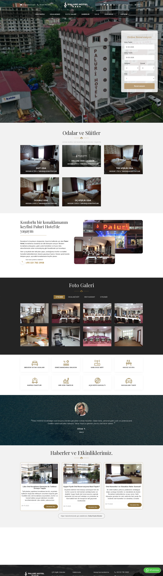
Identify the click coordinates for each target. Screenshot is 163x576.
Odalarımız (55, 15)
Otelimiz (59, 270)
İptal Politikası (77, 555)
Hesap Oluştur (128, 5)
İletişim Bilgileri (99, 557)
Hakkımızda (77, 545)
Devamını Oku (50, 479)
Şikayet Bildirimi (99, 549)
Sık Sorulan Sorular (100, 553)
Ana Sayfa (40, 15)
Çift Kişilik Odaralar (58, 545)
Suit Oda (41, 141)
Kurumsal (110, 15)
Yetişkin (127, 50)
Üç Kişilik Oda (83, 173)
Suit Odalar (56, 557)
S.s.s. (97, 15)
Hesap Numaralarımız (101, 545)
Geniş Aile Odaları (58, 549)
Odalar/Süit (73, 270)
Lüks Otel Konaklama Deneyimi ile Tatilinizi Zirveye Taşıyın (40, 460)
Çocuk (142, 50)
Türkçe (138, 5)
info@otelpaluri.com (123, 549)
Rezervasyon (139, 72)
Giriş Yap (116, 5)
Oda (125, 60)
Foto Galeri (70, 15)
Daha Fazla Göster (95, 489)
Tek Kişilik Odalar (58, 553)
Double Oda (41, 173)
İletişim (125, 15)
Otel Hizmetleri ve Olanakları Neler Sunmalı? (123, 459)
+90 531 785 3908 (122, 545)
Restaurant (89, 270)
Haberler (86, 15)
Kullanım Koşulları (79, 559)
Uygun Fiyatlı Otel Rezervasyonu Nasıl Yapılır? (81, 459)
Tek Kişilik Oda (124, 141)
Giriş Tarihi (128, 29)
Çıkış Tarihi (128, 39)
